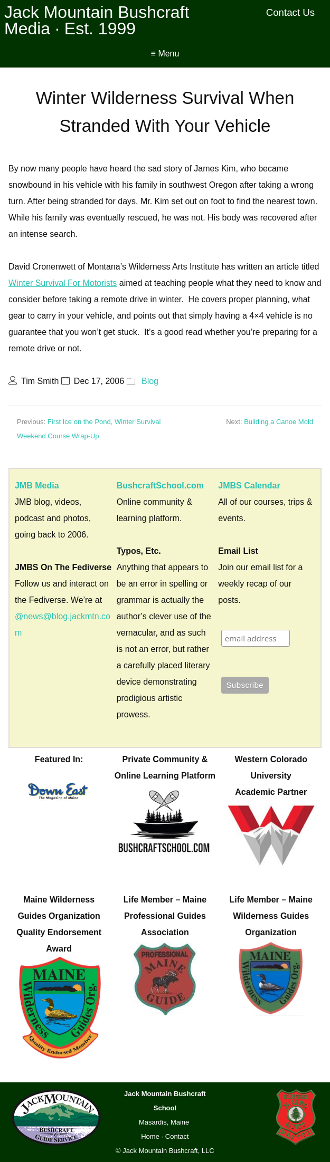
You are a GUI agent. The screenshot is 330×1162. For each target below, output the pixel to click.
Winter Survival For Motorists (62, 283)
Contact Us (290, 12)
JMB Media (37, 485)
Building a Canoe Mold (278, 422)
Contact (177, 1136)
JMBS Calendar (249, 485)
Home (150, 1136)
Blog (150, 381)
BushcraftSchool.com (160, 485)
